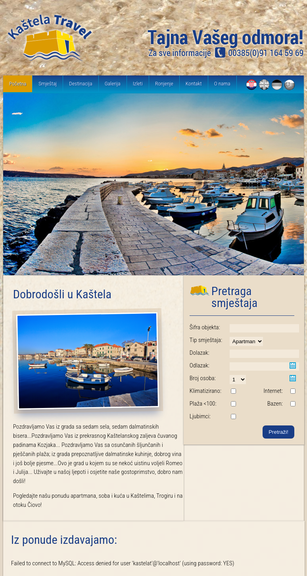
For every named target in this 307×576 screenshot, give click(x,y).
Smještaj (47, 83)
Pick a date (293, 365)
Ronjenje (164, 83)
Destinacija (80, 83)
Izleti (138, 83)
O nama (222, 83)
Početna (17, 83)
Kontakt (194, 83)
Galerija (113, 83)
